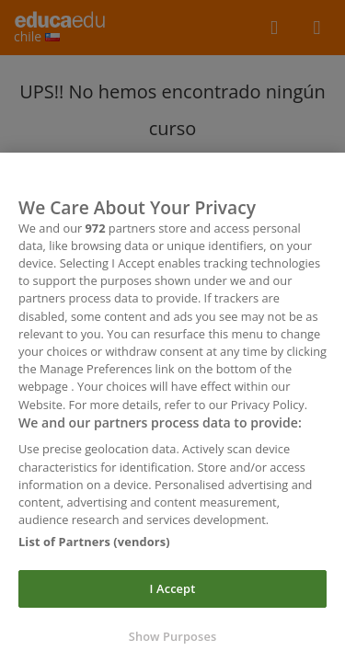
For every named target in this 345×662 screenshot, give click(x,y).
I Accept (173, 591)
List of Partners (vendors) (94, 545)
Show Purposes (173, 639)
